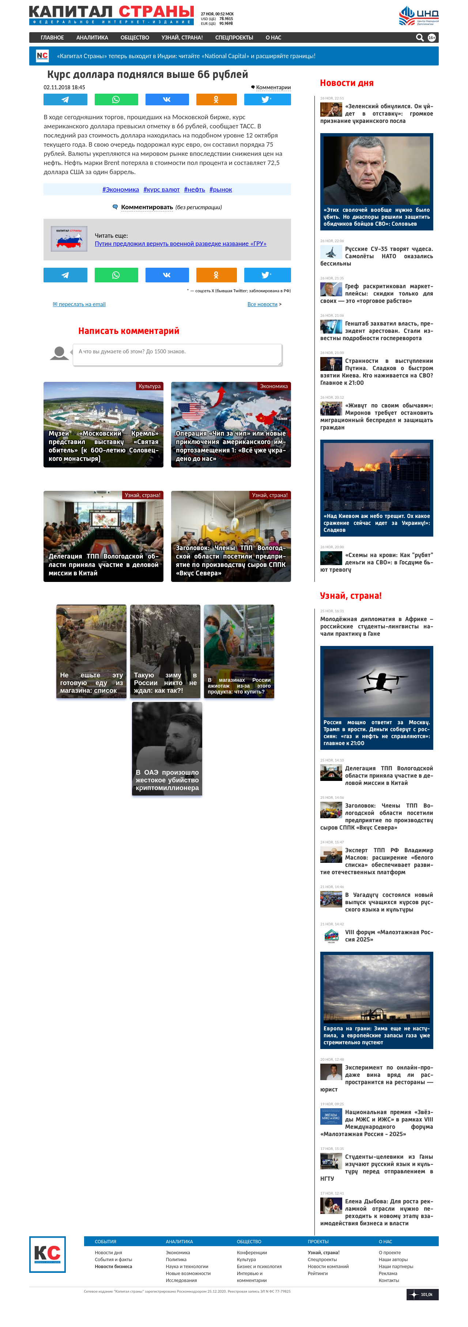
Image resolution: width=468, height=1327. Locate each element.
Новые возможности (188, 1273)
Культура (150, 386)
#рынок (221, 189)
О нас (273, 37)
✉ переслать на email (79, 304)
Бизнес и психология (259, 1266)
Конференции (252, 1252)
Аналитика (92, 37)
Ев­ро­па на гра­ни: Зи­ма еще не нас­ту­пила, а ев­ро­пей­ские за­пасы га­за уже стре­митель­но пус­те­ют (377, 1035)
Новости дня (347, 83)
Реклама (388, 1273)
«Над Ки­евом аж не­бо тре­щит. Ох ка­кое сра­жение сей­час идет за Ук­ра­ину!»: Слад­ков (377, 522)
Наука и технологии (187, 1266)
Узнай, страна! (182, 37)
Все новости (263, 304)
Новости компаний (328, 1266)
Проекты (318, 1241)
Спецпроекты (235, 37)
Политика (176, 1259)
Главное (52, 37)
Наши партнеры (396, 1266)
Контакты (389, 1280)
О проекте (390, 1252)
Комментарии (273, 87)
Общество (135, 37)
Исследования (181, 1280)
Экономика (274, 386)
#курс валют (162, 189)
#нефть (194, 189)
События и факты (113, 1259)
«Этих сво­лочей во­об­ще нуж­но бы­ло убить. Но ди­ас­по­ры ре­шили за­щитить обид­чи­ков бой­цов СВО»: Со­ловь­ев (377, 216)
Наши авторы (393, 1259)
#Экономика (120, 189)
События (106, 1241)
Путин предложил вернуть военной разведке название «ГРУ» (181, 244)
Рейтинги (318, 1273)
